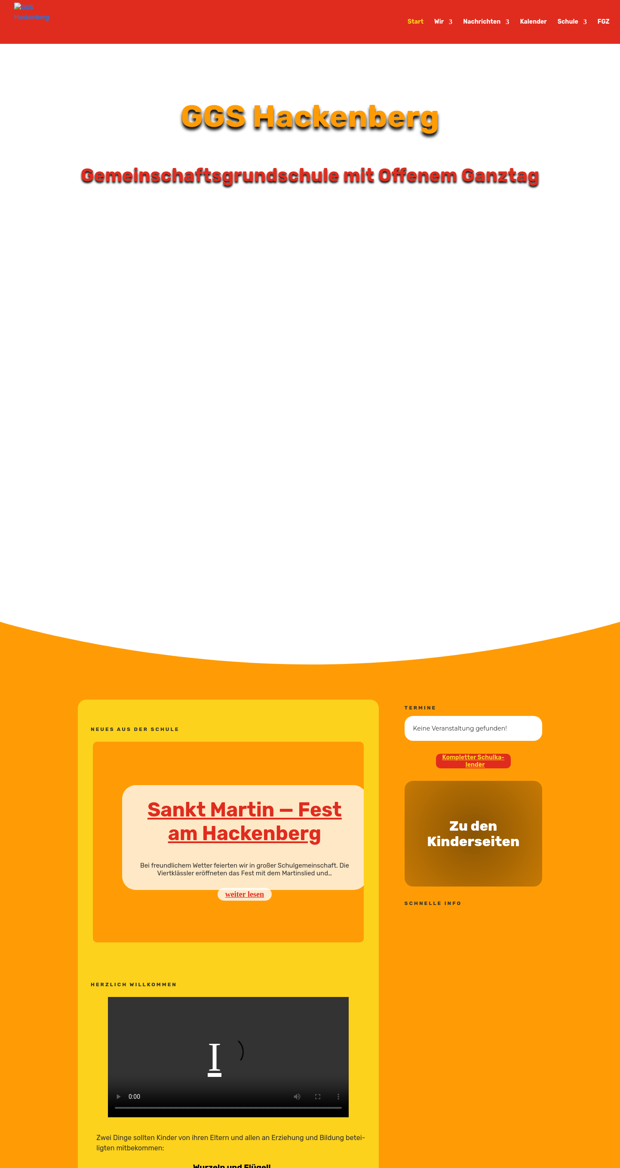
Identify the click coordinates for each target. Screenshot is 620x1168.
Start (416, 22)
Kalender (533, 22)
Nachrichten (481, 22)
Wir (439, 22)
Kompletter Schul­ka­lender (473, 761)
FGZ (604, 22)
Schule (568, 22)
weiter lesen (244, 894)
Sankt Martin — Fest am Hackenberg (244, 821)
